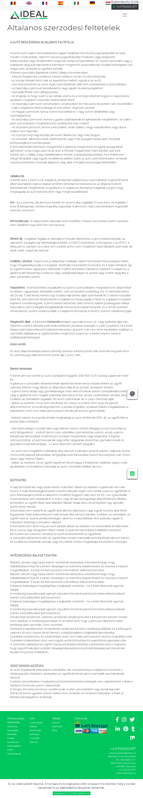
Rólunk (56, 722)
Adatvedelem (14, 745)
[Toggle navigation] (125, 15)
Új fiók (134, 2)
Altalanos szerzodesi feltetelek (12, 730)
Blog (54, 730)
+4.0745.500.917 (125, 6)
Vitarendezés (14, 753)
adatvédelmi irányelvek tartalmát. (82, 787)
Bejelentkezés (120, 2)
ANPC (10, 749)
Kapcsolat (57, 726)
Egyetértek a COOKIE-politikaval (71, 793)
